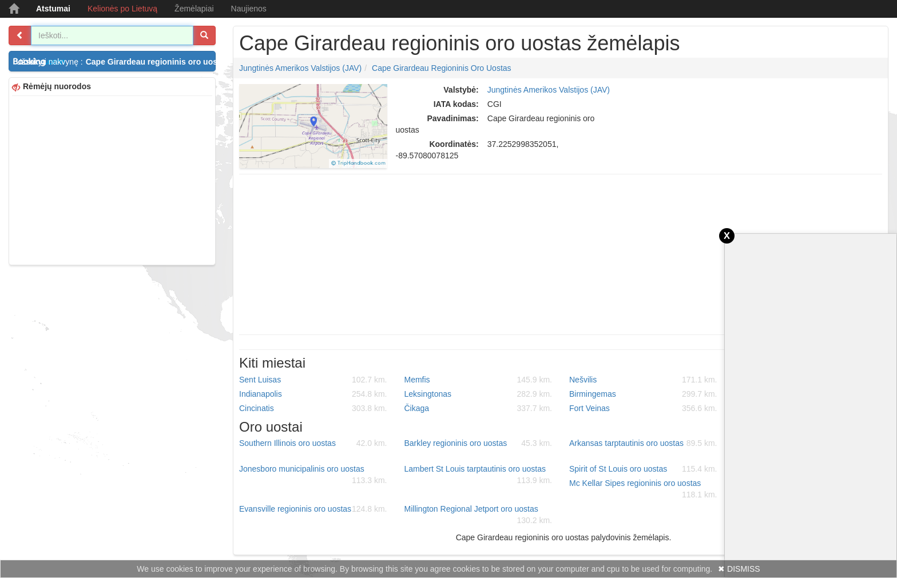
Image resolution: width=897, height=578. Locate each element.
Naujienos (249, 8)
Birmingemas (643, 394)
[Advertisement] (112, 179)
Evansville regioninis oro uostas (313, 509)
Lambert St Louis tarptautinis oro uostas (478, 475)
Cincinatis (313, 408)
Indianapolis (313, 394)
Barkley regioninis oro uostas (478, 443)
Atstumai (53, 8)
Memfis (478, 379)
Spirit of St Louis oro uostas (643, 469)
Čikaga (478, 408)
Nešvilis (643, 379)
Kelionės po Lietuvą (122, 8)
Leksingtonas (478, 394)
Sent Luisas (313, 379)
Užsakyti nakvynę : (116, 61)
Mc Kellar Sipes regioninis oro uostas (643, 489)
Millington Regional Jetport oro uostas (478, 515)
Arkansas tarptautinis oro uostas (643, 443)
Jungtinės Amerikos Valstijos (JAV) (300, 68)
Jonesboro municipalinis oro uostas (313, 475)
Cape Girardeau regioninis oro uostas (441, 68)
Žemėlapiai (193, 8)
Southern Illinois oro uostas (313, 443)
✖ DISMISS (739, 568)
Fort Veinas (643, 408)
